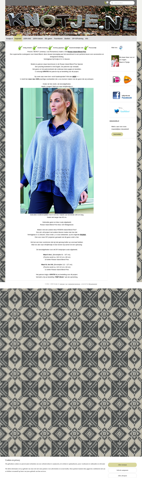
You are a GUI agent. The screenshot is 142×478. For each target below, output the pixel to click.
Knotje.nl (9, 38)
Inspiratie (18, 38)
